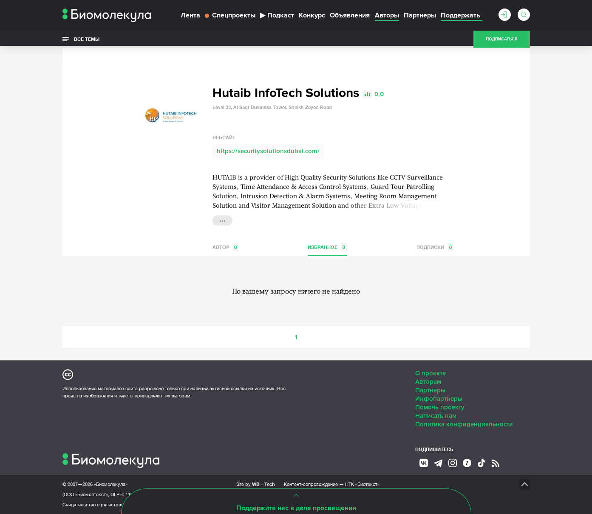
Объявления (350, 15)
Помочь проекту (440, 407)
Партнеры (420, 15)
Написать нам (435, 416)
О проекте (430, 373)
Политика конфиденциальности (464, 424)
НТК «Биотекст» (362, 484)
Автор (225, 247)
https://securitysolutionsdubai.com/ (268, 151)
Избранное (327, 247)
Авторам (428, 382)
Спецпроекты (230, 15)
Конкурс (312, 15)
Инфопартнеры (438, 399)
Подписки (434, 247)
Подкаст (277, 15)
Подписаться (501, 39)
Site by (255, 484)
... (222, 219)
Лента (190, 15)
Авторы (387, 15)
